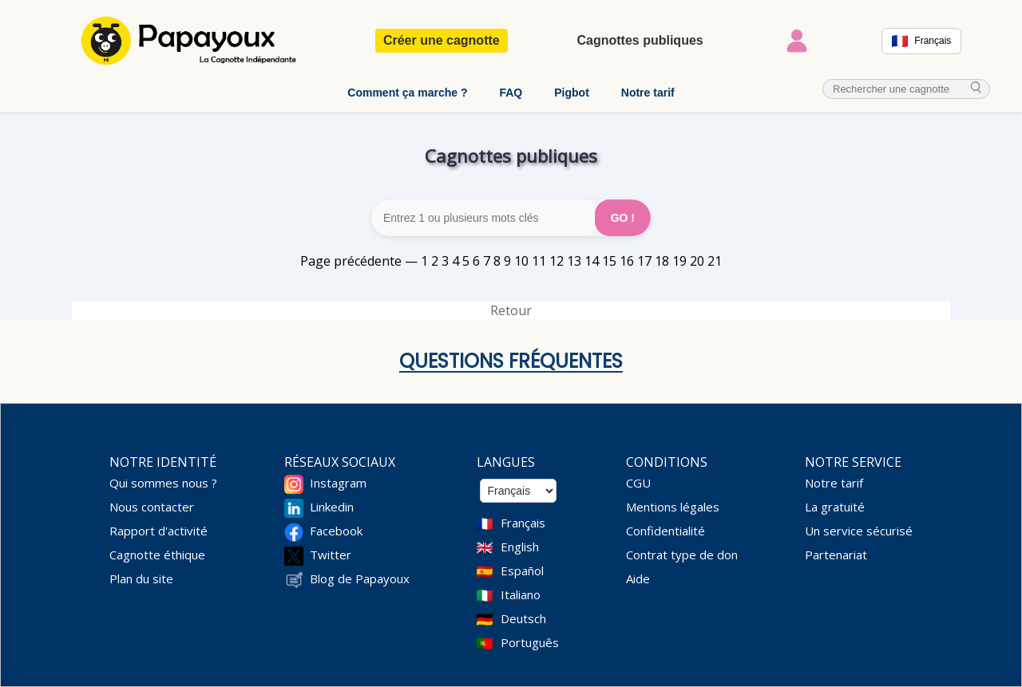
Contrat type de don (682, 555)
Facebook (336, 531)
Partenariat (836, 555)
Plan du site (141, 578)
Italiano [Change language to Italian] (521, 594)
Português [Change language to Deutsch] (530, 642)
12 (556, 261)
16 (627, 261)
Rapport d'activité (158, 531)
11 (539, 261)
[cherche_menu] (976, 89)
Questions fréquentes (511, 361)
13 (574, 261)
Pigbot (571, 92)
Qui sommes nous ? (163, 483)
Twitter (330, 555)
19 (679, 261)
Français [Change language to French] (523, 523)
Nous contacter (151, 507)
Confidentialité (665, 531)
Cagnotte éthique (157, 555)
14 (591, 261)
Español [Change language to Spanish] (522, 570)
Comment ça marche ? (407, 92)
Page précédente (351, 261)
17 (644, 261)
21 (714, 261)
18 (662, 261)
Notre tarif (648, 92)
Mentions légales (672, 507)
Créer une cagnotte (441, 40)
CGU (638, 483)
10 (521, 261)
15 (609, 261)
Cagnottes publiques (639, 40)
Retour (511, 310)
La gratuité (835, 507)
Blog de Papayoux (360, 578)
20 (697, 261)
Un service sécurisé (859, 531)
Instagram (338, 483)
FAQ (510, 92)
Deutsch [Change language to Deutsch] (523, 618)
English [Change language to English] (520, 547)
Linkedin (332, 507)
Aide (638, 578)
